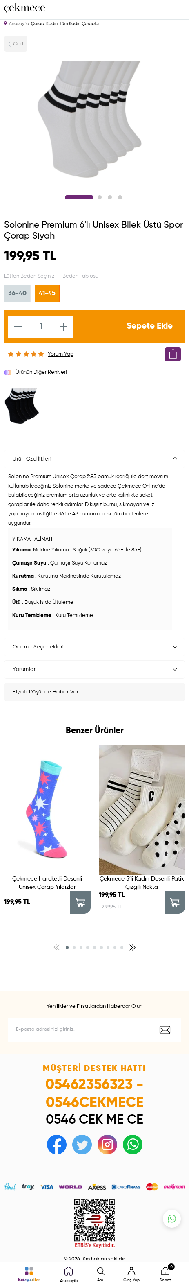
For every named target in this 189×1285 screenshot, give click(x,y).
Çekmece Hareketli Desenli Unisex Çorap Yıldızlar (47, 883)
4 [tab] (120, 197)
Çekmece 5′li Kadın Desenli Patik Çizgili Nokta (142, 883)
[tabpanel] (94, 121)
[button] (67, 947)
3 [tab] (110, 197)
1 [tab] (79, 197)
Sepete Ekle (150, 326)
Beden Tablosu (80, 276)
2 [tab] (100, 197)
